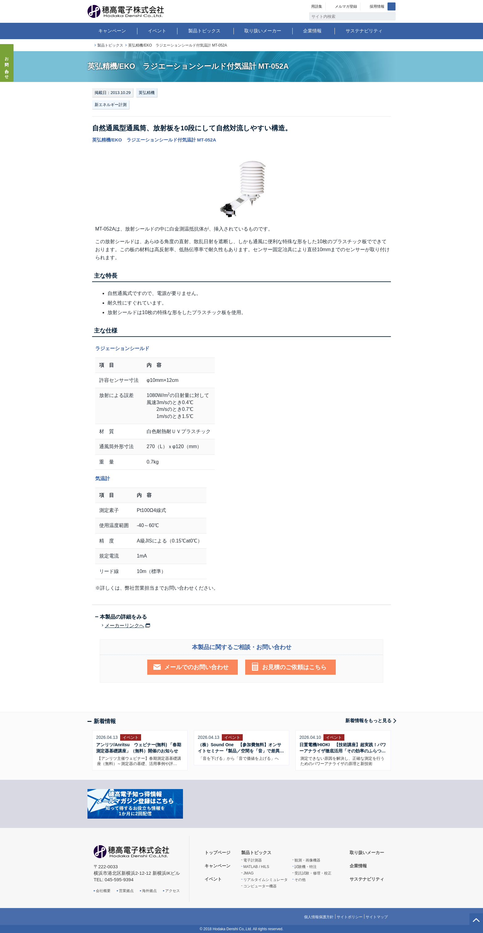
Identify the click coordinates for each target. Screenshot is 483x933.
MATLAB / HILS (256, 867)
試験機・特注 (305, 867)
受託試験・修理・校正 (312, 873)
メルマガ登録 (346, 6)
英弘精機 (147, 92)
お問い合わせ (7, 66)
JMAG (248, 873)
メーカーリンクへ (124, 625)
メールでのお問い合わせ (196, 667)
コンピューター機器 (260, 886)
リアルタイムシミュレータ (265, 880)
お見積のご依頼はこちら (294, 667)
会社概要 (103, 891)
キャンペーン (112, 30)
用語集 (316, 6)
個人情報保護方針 (319, 917)
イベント (157, 30)
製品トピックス (204, 30)
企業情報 (312, 30)
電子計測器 (252, 860)
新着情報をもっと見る (368, 720)
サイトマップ (377, 917)
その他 (300, 880)
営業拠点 (126, 891)
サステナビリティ (364, 30)
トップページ (89, 45)
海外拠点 (149, 891)
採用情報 (377, 6)
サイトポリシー (350, 917)
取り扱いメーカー (262, 30)
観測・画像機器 (307, 860)
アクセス (172, 891)
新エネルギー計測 (111, 104)
